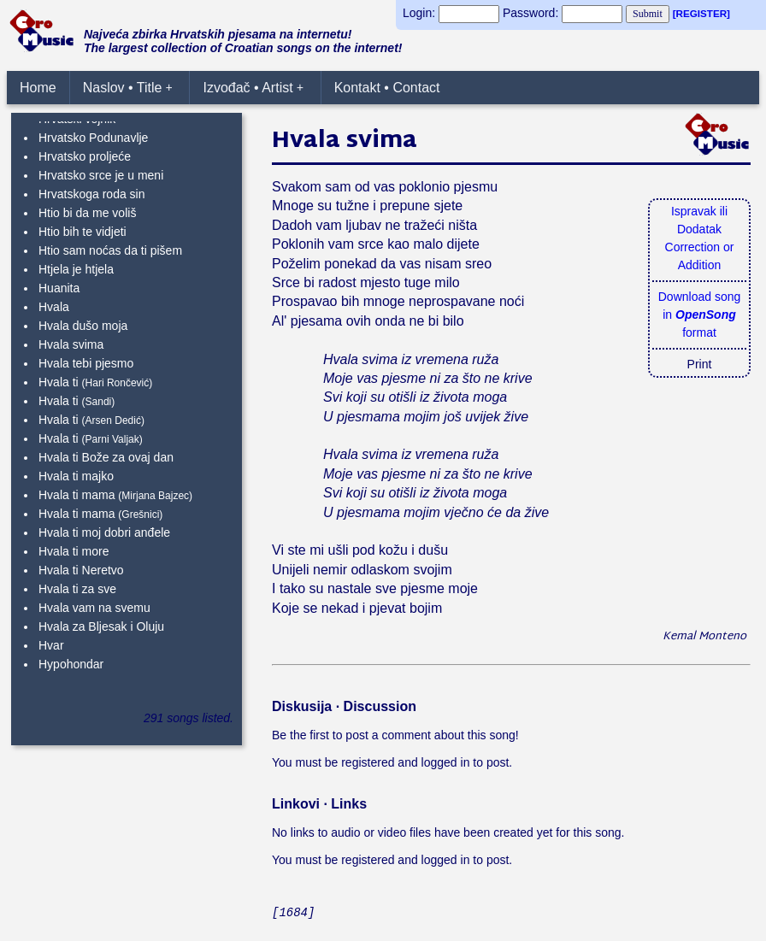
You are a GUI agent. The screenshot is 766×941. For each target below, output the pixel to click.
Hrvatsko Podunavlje (93, 137)
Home (38, 87)
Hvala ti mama (76, 495)
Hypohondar (70, 664)
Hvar (51, 645)
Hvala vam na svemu (94, 608)
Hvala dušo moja (82, 325)
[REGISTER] (701, 13)
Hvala (53, 307)
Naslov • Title (128, 87)
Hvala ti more (73, 551)
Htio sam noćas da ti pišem (110, 250)
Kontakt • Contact (387, 87)
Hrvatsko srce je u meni (100, 175)
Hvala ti (58, 382)
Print (699, 364)
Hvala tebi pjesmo (85, 363)
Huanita (59, 288)
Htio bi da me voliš (87, 213)
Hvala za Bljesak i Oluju (101, 626)
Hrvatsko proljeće (84, 156)
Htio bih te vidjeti (82, 231)
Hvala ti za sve (77, 589)
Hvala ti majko (76, 476)
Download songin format (699, 314)
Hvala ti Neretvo (81, 570)
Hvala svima (70, 344)
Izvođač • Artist (253, 87)
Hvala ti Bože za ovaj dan (106, 457)
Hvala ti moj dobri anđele (104, 532)
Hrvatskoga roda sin (91, 194)
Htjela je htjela (76, 269)
